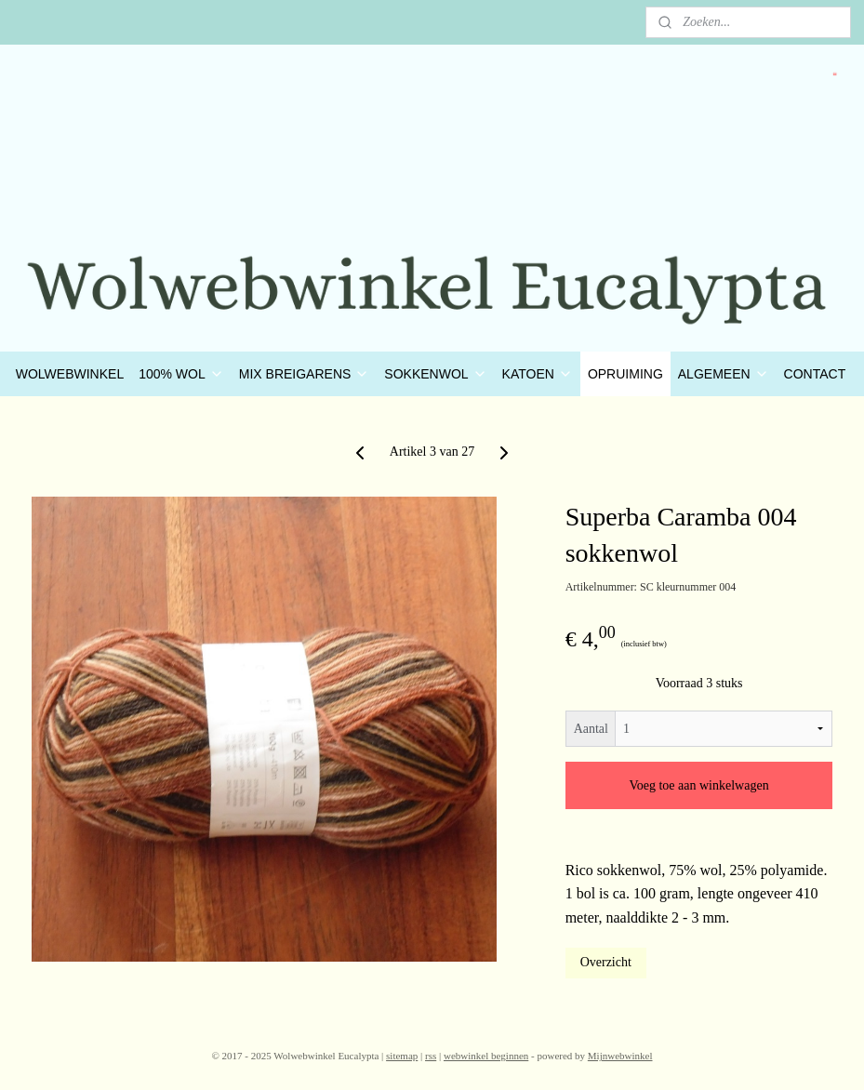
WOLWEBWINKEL (70, 373)
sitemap (402, 1055)
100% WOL (181, 373)
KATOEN (537, 373)
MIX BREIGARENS (304, 373)
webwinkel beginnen (486, 1055)
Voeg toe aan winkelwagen (698, 785)
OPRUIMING (625, 373)
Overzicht (605, 962)
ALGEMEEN (723, 373)
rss (430, 1055)
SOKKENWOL (435, 373)
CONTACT (815, 373)
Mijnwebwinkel (620, 1055)
